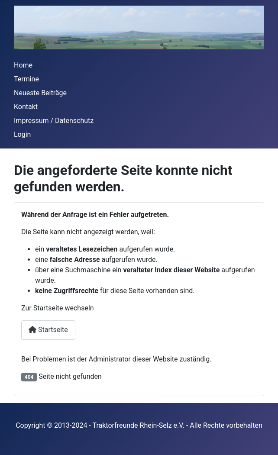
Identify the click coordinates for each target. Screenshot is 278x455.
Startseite (48, 330)
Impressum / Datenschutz (54, 120)
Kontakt (26, 107)
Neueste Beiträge (40, 93)
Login (22, 134)
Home (23, 65)
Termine (26, 79)
